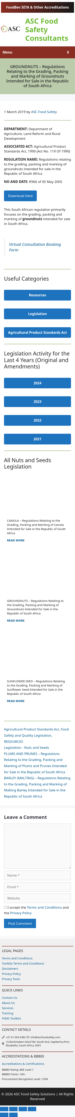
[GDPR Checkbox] (5, 907)
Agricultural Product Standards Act (31, 729)
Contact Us (9, 998)
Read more (16, 540)
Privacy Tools (11, 979)
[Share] (23, 1109)
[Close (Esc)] (32, 1109)
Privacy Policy (21, 913)
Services (7, 1008)
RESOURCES (13, 741)
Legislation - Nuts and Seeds (26, 747)
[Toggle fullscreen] (13, 1109)
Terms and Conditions (44, 907)
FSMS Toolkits (11, 1018)
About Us (8, 1003)
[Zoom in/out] (4, 1109)
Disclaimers (10, 969)
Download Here (20, 195)
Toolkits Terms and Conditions (23, 963)
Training (7, 1013)
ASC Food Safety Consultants (46, 29)
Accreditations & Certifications (23, 1064)
